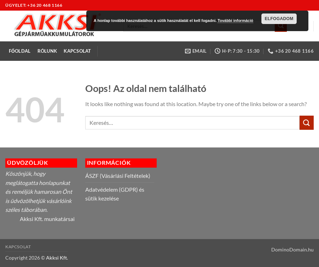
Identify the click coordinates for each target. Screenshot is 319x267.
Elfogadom (279, 18)
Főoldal (20, 51)
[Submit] (307, 122)
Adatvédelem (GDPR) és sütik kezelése (114, 194)
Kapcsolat (77, 51)
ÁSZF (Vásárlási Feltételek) (117, 175)
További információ (235, 20)
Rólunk (47, 51)
